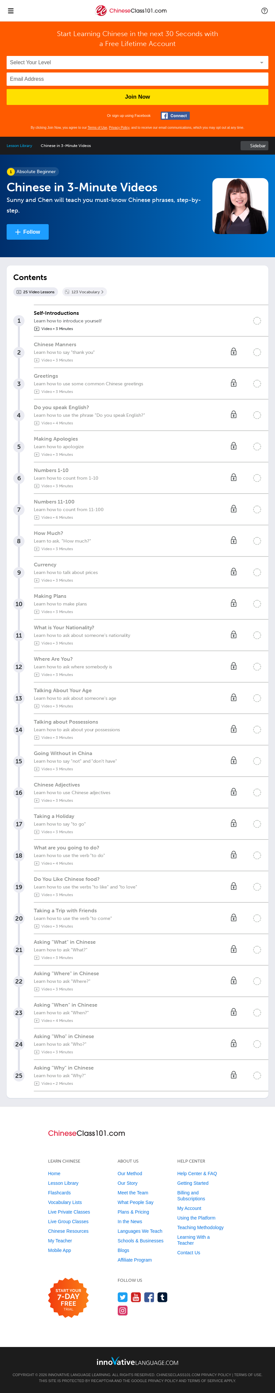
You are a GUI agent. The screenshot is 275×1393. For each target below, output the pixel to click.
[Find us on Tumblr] (162, 1297)
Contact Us (188, 1252)
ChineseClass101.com (178, 1375)
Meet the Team (133, 1192)
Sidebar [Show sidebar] (258, 146)
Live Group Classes (68, 1221)
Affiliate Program (135, 1260)
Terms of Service (205, 1381)
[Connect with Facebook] (175, 115)
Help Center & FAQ (197, 1173)
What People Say (135, 1202)
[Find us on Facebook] (149, 1297)
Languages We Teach (140, 1231)
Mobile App (59, 1250)
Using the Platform (196, 1218)
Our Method (130, 1173)
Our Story (128, 1183)
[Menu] (10, 10)
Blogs (123, 1250)
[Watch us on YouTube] (136, 1297)
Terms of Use (97, 127)
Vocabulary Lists (65, 1202)
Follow (31, 232)
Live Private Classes (69, 1212)
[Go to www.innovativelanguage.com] (137, 1360)
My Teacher (60, 1240)
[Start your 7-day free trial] (68, 1298)
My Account (189, 1208)
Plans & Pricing (133, 1212)
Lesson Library (19, 145)
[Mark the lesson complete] (257, 321)
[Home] (131, 15)
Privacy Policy (119, 127)
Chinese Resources (68, 1231)
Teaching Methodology (200, 1227)
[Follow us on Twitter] (123, 1297)
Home (54, 1173)
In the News (130, 1221)
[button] (264, 10)
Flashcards (59, 1192)
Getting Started (192, 1183)
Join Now (137, 97)
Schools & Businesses (141, 1240)
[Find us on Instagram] (123, 1310)
